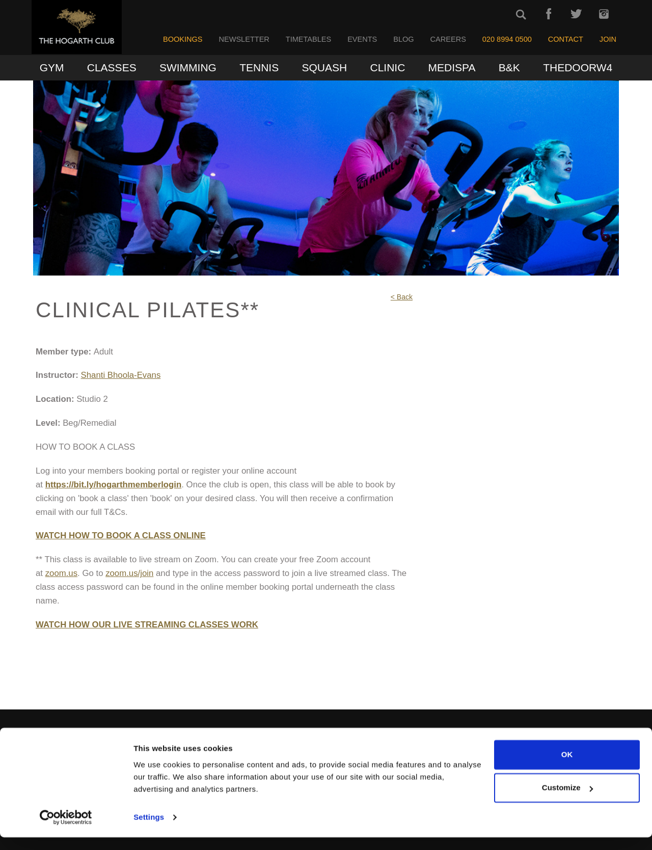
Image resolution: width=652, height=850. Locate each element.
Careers (448, 39)
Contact (565, 39)
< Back (402, 297)
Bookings (183, 39)
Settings (148, 830)
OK (567, 767)
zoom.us (61, 573)
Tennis (259, 67)
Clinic (387, 67)
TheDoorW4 (577, 67)
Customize (567, 800)
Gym (52, 67)
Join (608, 39)
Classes (112, 67)
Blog (403, 39)
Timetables (308, 39)
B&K (509, 67)
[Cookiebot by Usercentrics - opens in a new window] (66, 830)
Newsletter (244, 39)
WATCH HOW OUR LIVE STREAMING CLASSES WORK (147, 624)
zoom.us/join (129, 573)
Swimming (187, 67)
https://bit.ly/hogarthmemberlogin (113, 484)
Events (362, 39)
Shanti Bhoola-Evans (121, 375)
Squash (324, 67)
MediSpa (452, 67)
